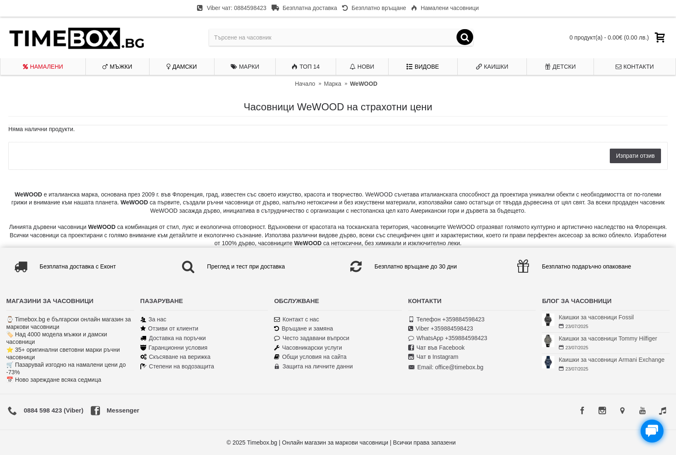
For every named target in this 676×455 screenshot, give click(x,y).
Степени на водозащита (177, 366)
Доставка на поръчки (173, 338)
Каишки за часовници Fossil (596, 317)
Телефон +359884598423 (446, 319)
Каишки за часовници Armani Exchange (611, 359)
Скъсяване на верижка (175, 357)
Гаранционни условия (173, 347)
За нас (153, 319)
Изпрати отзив (635, 155)
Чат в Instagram (433, 357)
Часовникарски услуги (308, 347)
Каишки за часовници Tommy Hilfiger (608, 338)
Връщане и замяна (303, 328)
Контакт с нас (296, 319)
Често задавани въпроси (311, 338)
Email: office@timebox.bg (446, 367)
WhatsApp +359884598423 (447, 338)
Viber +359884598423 (440, 328)
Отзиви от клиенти (169, 328)
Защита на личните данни (313, 366)
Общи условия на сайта (310, 357)
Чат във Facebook (436, 347)
